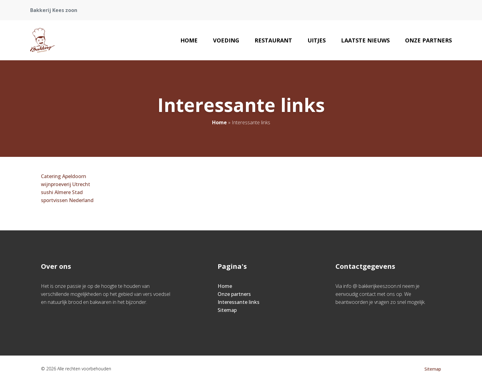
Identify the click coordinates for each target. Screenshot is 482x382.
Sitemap (227, 310)
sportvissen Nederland (67, 200)
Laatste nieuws (365, 40)
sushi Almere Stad (62, 192)
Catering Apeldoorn (63, 176)
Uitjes (316, 40)
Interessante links (238, 302)
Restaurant (273, 40)
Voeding (226, 40)
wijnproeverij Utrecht (65, 184)
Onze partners (428, 40)
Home (189, 40)
